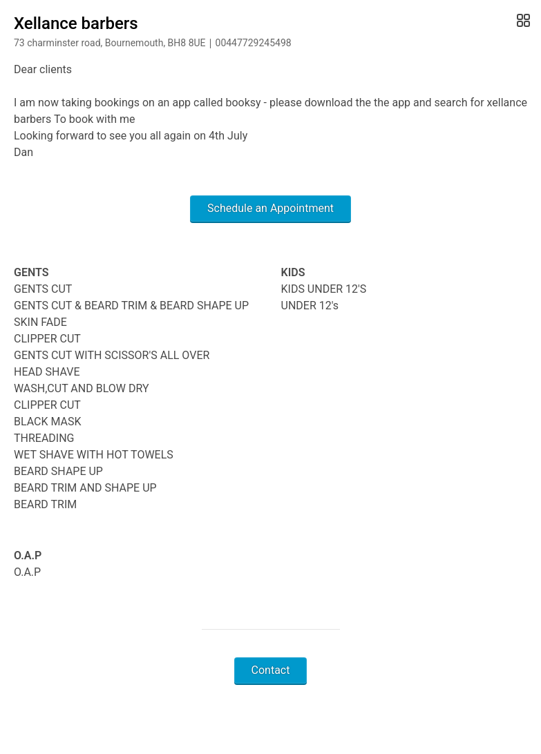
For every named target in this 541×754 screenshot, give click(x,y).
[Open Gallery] (522, 20)
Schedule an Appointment (270, 208)
